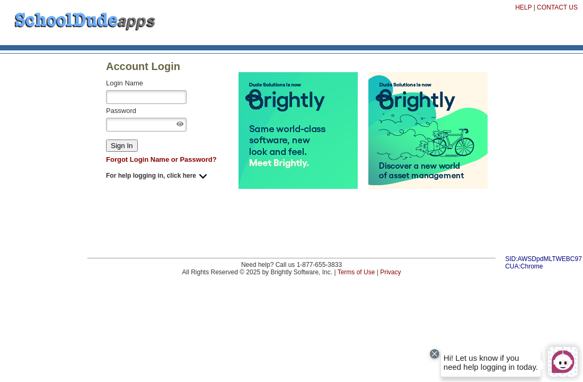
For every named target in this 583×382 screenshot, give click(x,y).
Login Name (124, 83)
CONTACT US (557, 7)
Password (121, 111)
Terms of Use (356, 272)
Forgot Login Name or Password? (161, 159)
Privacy (390, 272)
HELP (523, 7)
